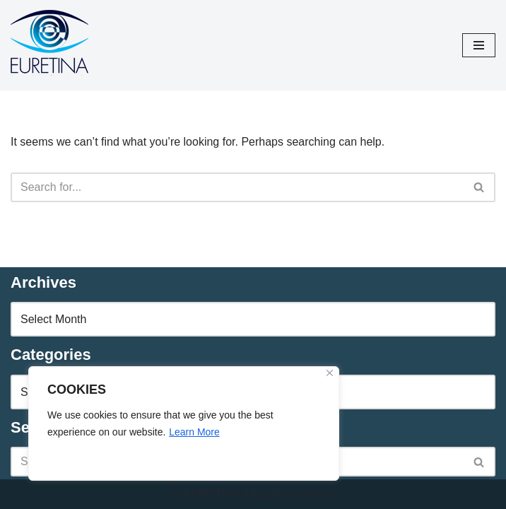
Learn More (194, 432)
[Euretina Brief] (49, 45)
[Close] (329, 373)
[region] (183, 423)
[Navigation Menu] (478, 45)
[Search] (237, 187)
